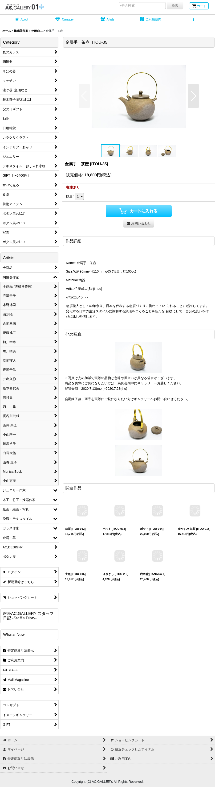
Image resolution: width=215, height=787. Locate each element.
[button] (193, 20)
